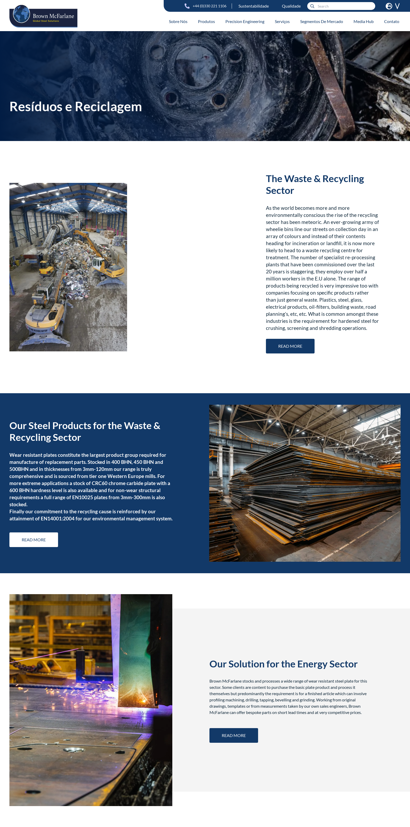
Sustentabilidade (253, 5)
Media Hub (364, 21)
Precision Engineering (244, 21)
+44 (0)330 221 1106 (209, 6)
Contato (391, 21)
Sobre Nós (178, 21)
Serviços (282, 21)
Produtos (206, 21)
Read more (290, 346)
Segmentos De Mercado (321, 21)
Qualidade (291, 5)
